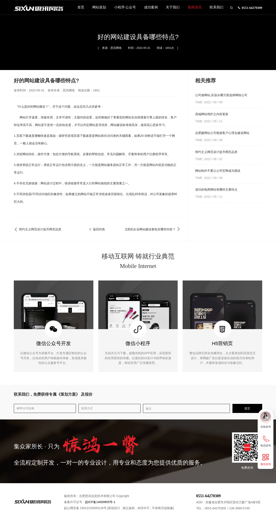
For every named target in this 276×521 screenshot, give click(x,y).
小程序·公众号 (122, 9)
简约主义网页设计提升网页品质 (37, 229)
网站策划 (97, 9)
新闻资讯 (192, 9)
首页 (78, 9)
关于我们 (170, 9)
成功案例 (148, 9)
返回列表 (97, 229)
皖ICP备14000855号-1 (100, 502)
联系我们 (214, 9)
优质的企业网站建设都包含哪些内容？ (152, 229)
